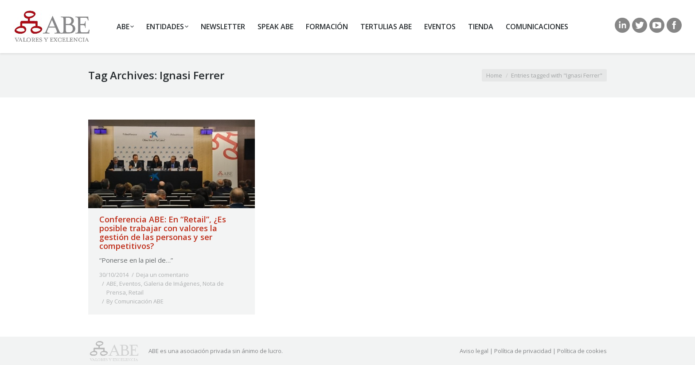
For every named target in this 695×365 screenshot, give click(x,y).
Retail (136, 292)
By (135, 301)
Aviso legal (474, 351)
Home (494, 75)
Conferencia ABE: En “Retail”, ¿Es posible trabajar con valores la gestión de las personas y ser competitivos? (162, 232)
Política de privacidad (522, 351)
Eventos (130, 283)
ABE (111, 283)
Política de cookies (582, 351)
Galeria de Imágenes (172, 283)
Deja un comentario (162, 275)
